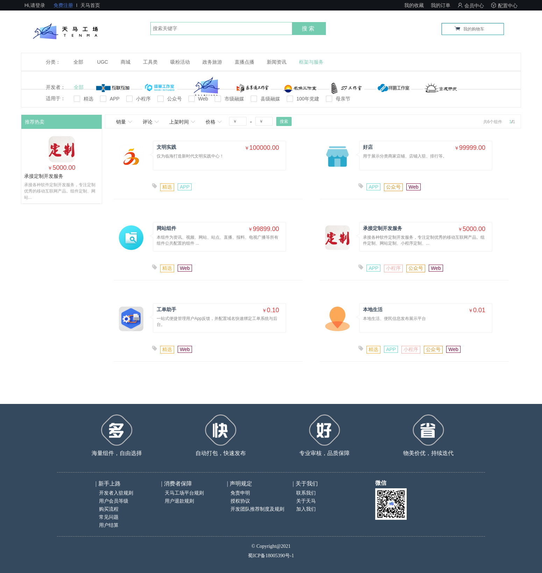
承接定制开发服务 (43, 176)
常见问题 (109, 517)
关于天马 (306, 501)
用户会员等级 (113, 501)
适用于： (55, 98)
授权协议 (240, 501)
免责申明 (240, 493)
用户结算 (109, 525)
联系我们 (306, 493)
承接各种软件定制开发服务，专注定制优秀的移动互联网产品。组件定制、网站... (59, 191)
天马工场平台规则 (184, 493)
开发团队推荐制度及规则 (257, 509)
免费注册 (63, 5)
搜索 (309, 29)
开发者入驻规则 (116, 493)
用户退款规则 (179, 501)
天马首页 (90, 5)
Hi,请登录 (34, 5)
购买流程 (109, 509)
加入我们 (306, 509)
